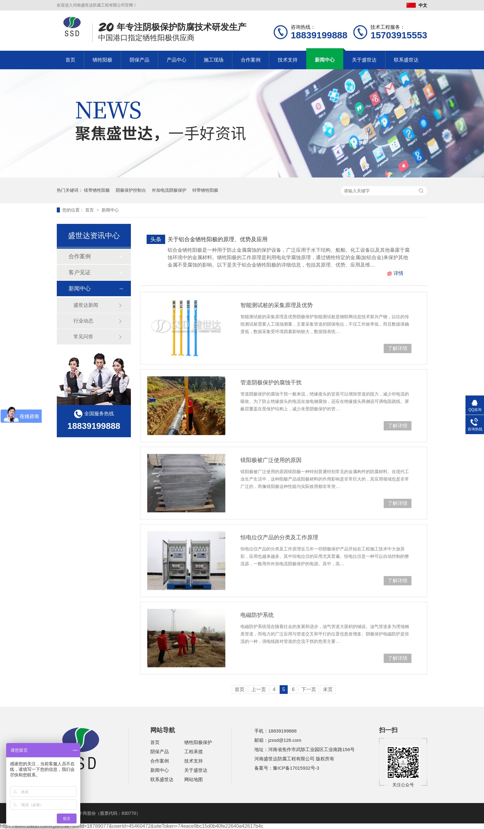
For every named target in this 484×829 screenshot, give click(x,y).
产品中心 (176, 59)
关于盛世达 (364, 59)
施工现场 (213, 59)
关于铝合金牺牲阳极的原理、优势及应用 (218, 239)
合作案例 (251, 59)
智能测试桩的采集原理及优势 (276, 305)
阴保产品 (139, 59)
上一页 (258, 689)
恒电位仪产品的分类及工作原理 (279, 537)
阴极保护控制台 (131, 190)
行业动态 (83, 320)
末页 (328, 689)
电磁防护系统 (257, 615)
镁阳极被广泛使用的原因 (271, 460)
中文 (417, 5)
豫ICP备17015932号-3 (296, 768)
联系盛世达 (406, 59)
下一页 (308, 689)
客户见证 (80, 272)
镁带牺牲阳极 (97, 190)
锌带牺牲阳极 (205, 190)
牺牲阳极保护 (198, 742)
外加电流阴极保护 (169, 190)
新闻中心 (325, 59)
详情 (398, 273)
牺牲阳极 (102, 59)
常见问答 (83, 336)
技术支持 (288, 59)
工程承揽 (193, 751)
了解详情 (397, 348)
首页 (70, 59)
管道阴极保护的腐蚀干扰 (271, 382)
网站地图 (193, 779)
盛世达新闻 (85, 305)
